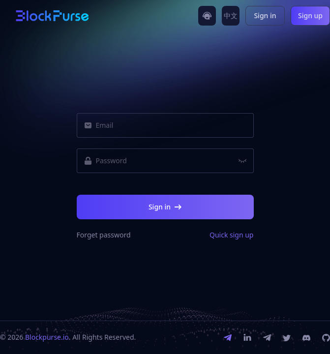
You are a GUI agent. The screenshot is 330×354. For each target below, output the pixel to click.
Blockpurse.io (47, 337)
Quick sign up (232, 235)
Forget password (104, 235)
